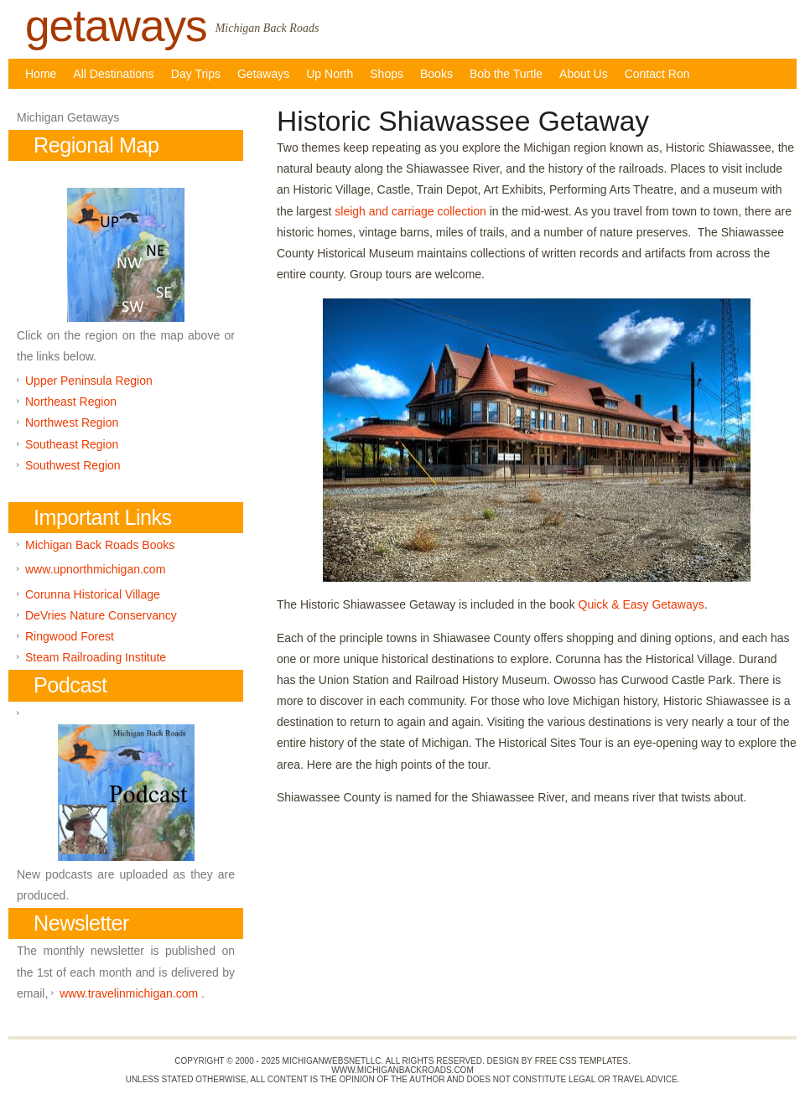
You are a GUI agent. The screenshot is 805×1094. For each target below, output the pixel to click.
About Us (583, 73)
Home (40, 73)
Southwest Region (73, 465)
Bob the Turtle (506, 73)
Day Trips (196, 73)
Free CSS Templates (581, 1060)
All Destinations (113, 73)
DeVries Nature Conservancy (101, 615)
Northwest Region (71, 422)
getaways (116, 25)
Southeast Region (71, 444)
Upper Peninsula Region (89, 380)
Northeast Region (71, 401)
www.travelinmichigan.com (129, 993)
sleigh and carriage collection (410, 211)
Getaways (263, 73)
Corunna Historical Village (92, 594)
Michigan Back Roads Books (99, 545)
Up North (329, 73)
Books (436, 73)
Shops (386, 73)
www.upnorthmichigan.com (95, 569)
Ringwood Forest (69, 636)
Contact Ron (657, 73)
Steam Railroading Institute (95, 657)
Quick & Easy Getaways (641, 604)
